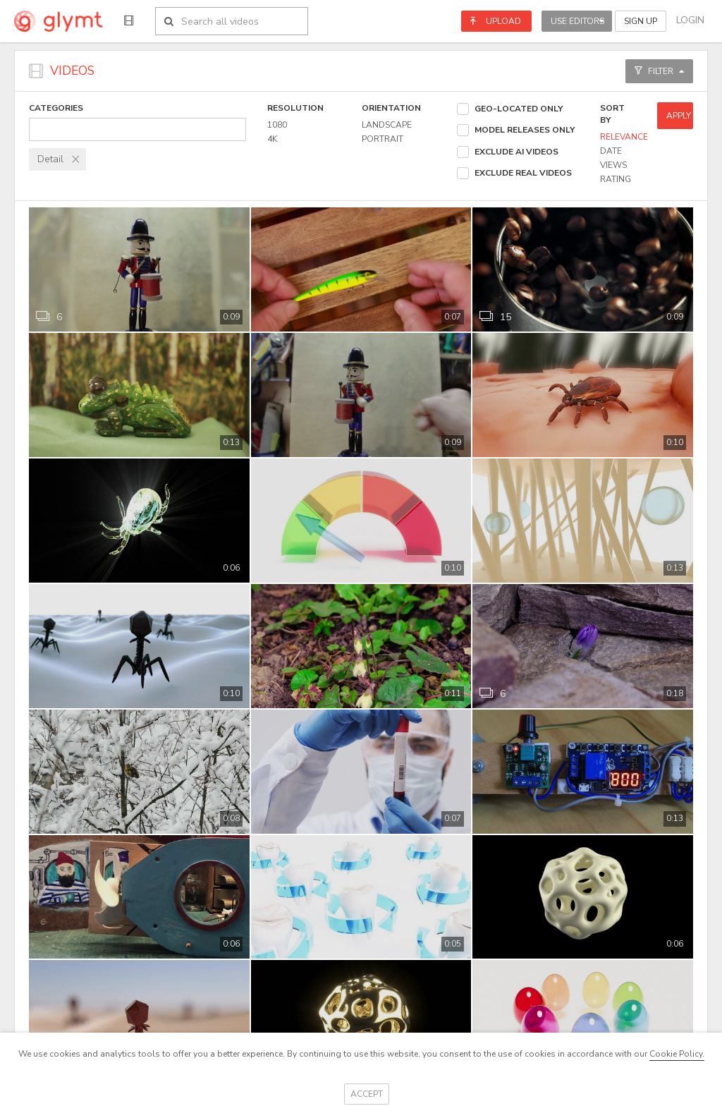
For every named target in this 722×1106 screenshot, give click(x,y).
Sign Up (640, 21)
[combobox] (137, 129)
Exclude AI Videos (516, 151)
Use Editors (577, 21)
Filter (659, 71)
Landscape (387, 124)
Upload (495, 21)
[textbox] (137, 129)
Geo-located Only (519, 108)
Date (611, 151)
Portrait (382, 139)
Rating (615, 179)
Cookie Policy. (676, 1053)
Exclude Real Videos (523, 172)
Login (690, 20)
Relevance (624, 136)
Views (613, 165)
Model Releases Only (525, 129)
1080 (277, 124)
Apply (678, 115)
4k (272, 139)
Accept (366, 1094)
